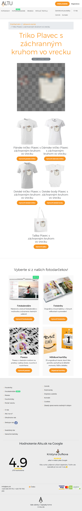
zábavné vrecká (29, 24)
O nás (76, 11)
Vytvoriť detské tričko (27, 203)
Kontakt (65, 15)
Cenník (57, 15)
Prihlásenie (62, 4)
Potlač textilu (41, 11)
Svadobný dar (10, 430)
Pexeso (30, 11)
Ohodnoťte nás (10, 417)
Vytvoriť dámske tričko (55, 159)
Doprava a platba (50, 394)
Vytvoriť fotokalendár (24, 319)
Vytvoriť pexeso (24, 370)
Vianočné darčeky (11, 434)
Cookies (47, 401)
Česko (33, 487)
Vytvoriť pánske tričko (27, 159)
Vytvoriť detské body (55, 203)
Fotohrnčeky (9, 399)
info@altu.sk (6, 486)
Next (80, 462)
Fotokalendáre (18, 11)
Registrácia (75, 4)
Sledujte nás (9, 422)
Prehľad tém (15, 24)
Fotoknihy (5, 11)
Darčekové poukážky (62, 11)
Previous (34, 462)
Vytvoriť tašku (41, 247)
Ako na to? (9, 414)
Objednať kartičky (58, 370)
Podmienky (48, 390)
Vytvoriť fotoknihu (58, 319)
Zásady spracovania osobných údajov (57, 405)
